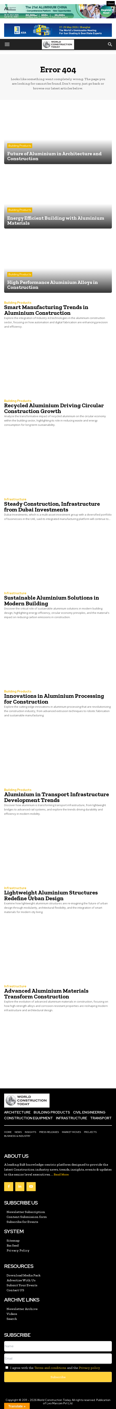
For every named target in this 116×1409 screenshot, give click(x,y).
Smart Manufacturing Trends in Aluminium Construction (46, 310)
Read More (61, 1174)
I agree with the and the (52, 1368)
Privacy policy (89, 1368)
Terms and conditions (50, 1368)
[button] (7, 44)
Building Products (19, 145)
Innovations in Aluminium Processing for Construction (54, 698)
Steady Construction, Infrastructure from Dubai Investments (52, 506)
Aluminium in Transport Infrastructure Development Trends (56, 797)
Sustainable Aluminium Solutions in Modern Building (51, 600)
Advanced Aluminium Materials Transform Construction (46, 993)
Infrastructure (15, 499)
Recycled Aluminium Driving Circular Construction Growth (54, 408)
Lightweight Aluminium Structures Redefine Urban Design (51, 895)
